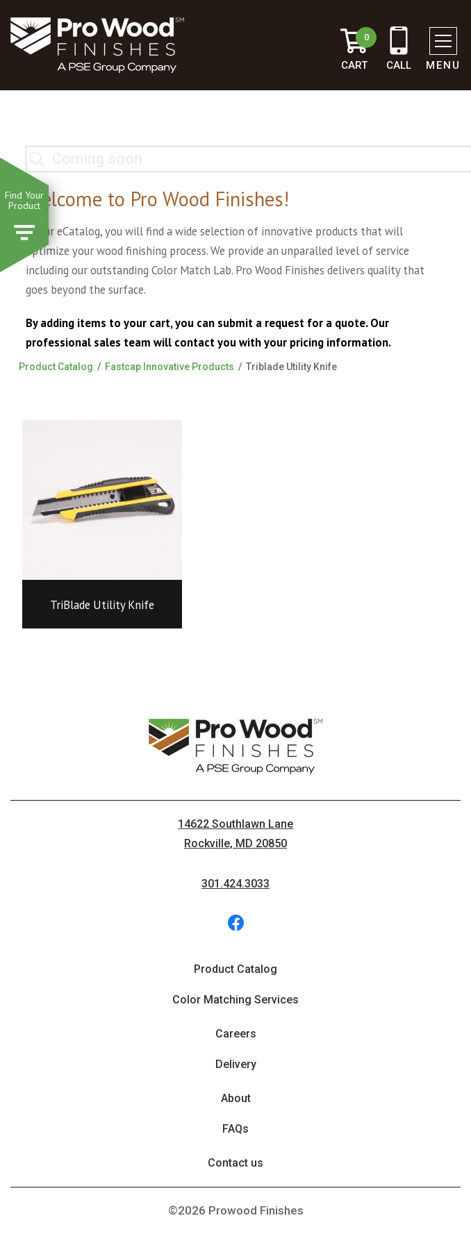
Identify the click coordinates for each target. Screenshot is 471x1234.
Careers (235, 1033)
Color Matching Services (235, 999)
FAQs (235, 1128)
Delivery (235, 1064)
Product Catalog (56, 366)
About (236, 1098)
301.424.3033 (235, 883)
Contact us (235, 1162)
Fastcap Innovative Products (169, 366)
